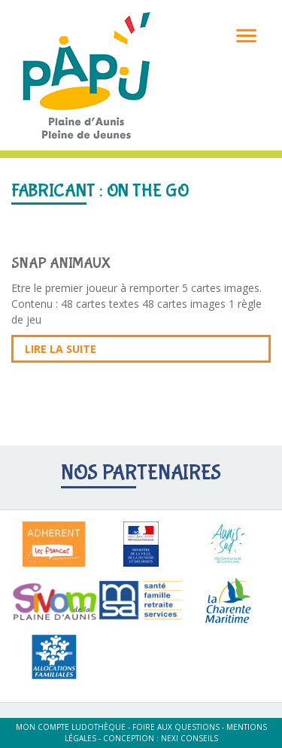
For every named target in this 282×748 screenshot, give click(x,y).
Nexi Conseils (189, 738)
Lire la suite (60, 349)
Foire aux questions (176, 727)
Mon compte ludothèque (71, 727)
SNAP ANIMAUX (61, 263)
